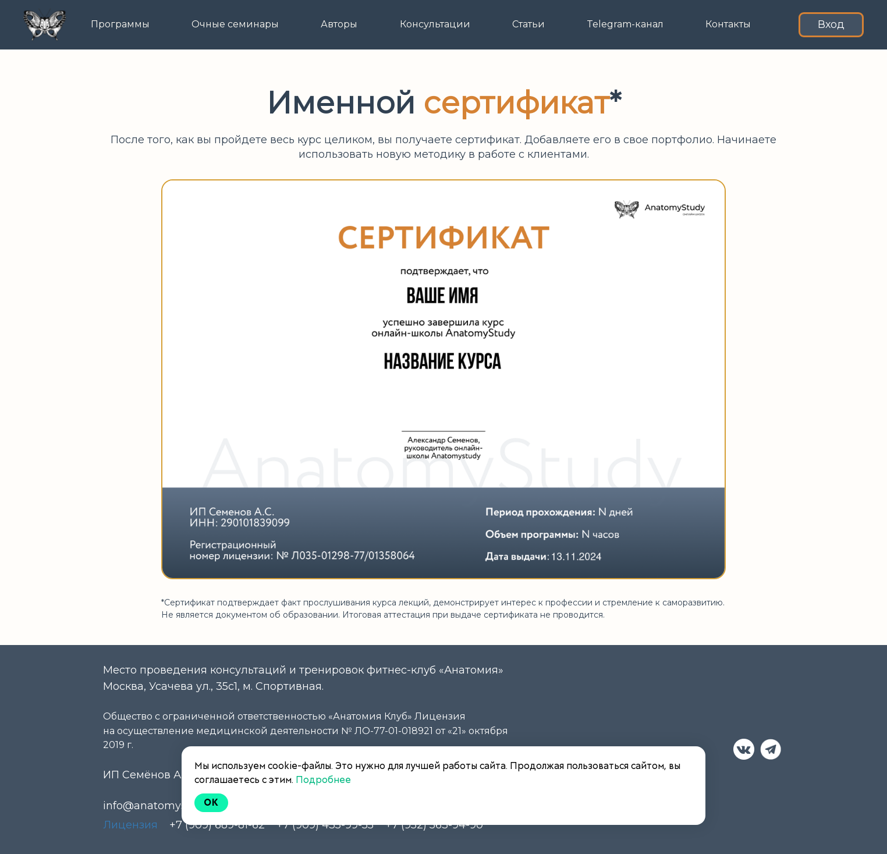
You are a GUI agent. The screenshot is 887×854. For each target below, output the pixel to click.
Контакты (728, 24)
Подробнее (323, 780)
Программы (120, 24)
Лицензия (130, 824)
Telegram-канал (625, 24)
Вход (831, 24)
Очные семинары (235, 24)
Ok (211, 802)
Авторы (339, 24)
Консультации (435, 24)
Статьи (528, 24)
